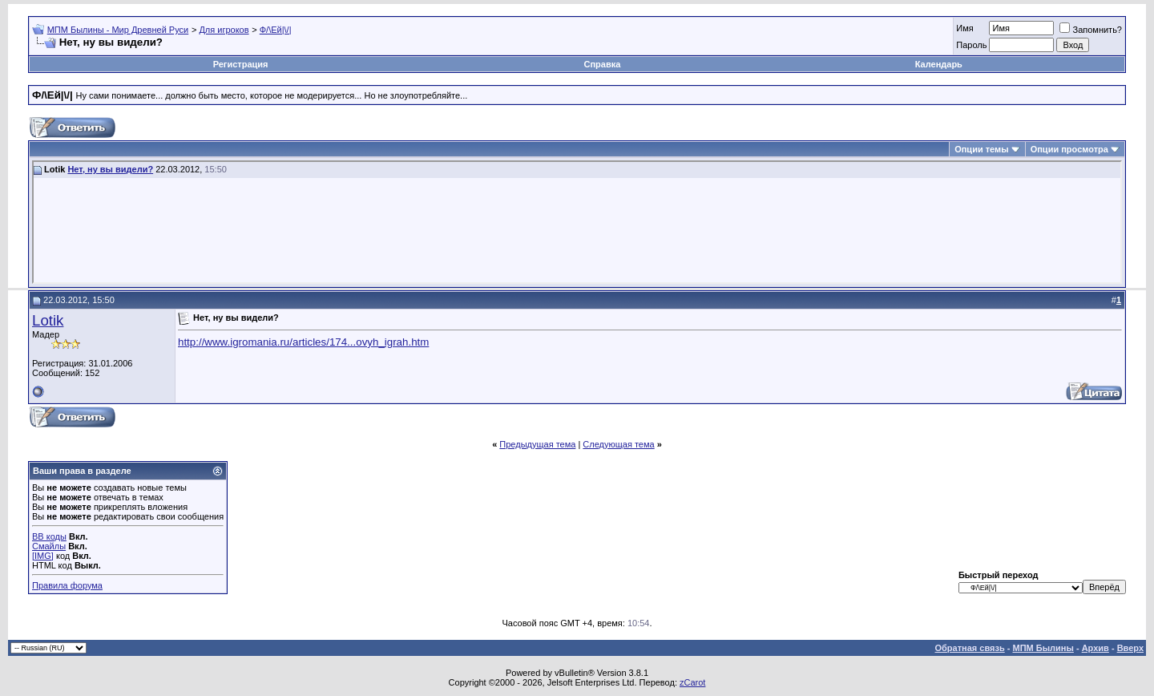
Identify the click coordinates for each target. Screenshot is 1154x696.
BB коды (49, 536)
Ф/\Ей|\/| (276, 29)
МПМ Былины (1043, 648)
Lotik (47, 320)
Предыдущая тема (537, 444)
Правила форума (67, 585)
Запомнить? (1090, 29)
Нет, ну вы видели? (110, 169)
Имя (964, 28)
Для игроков (223, 29)
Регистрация (240, 64)
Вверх (1130, 648)
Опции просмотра (1069, 149)
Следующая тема (618, 444)
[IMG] (43, 555)
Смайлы (49, 546)
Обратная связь (970, 648)
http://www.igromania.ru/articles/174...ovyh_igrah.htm (303, 342)
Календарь (938, 64)
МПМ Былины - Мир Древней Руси (118, 29)
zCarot (692, 682)
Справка (602, 64)
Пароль (971, 45)
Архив (1095, 648)
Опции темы (981, 149)
